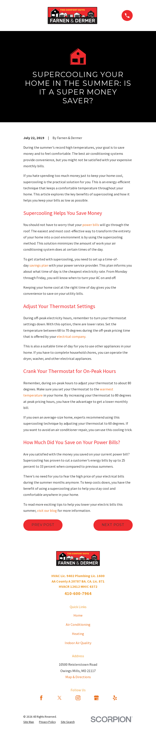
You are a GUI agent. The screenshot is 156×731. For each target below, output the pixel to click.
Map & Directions (78, 677)
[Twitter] (59, 697)
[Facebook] (41, 697)
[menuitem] (28, 722)
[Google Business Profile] (96, 697)
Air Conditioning (78, 624)
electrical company (71, 336)
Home (78, 615)
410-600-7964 (78, 593)
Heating (78, 633)
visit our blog (47, 510)
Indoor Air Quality (78, 643)
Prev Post (43, 524)
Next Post (113, 524)
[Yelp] (114, 697)
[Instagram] (78, 697)
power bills (91, 224)
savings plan (38, 265)
